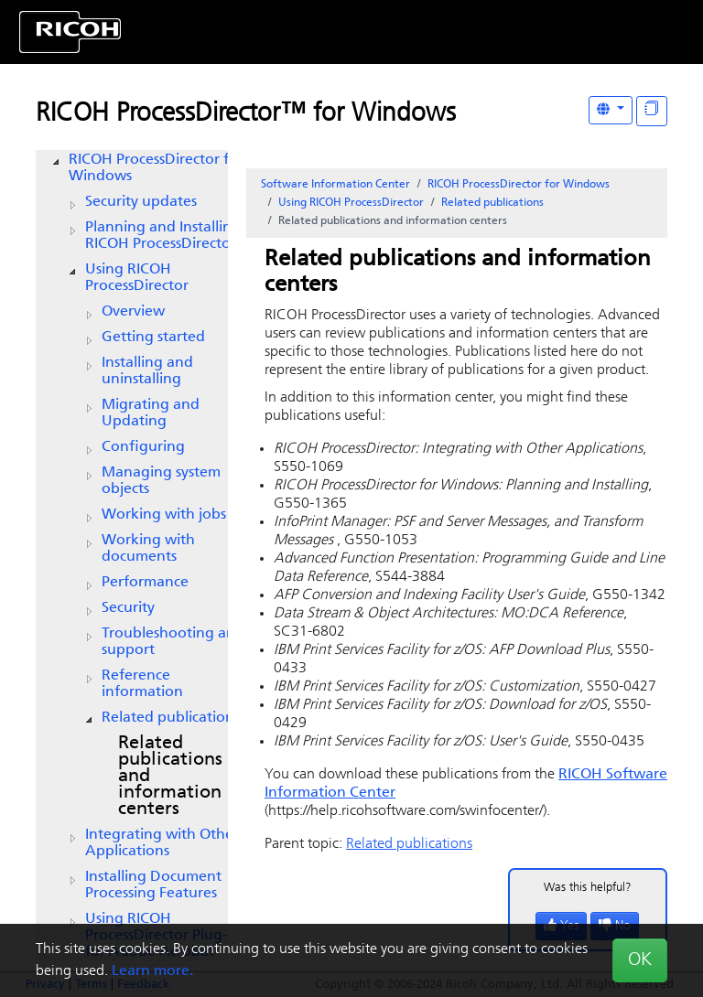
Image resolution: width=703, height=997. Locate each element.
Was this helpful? (588, 888)
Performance (145, 582)
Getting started (153, 337)
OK (640, 960)
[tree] (132, 556)
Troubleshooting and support (173, 642)
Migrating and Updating (151, 413)
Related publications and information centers (170, 776)
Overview (133, 312)
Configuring (143, 447)
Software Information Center (335, 184)
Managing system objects (161, 481)
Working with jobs (164, 515)
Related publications (171, 718)
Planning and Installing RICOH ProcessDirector (163, 236)
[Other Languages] (611, 110)
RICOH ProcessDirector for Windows (156, 168)
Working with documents (148, 548)
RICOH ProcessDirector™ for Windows (246, 114)
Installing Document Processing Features (153, 885)
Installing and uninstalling (147, 371)
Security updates (141, 202)
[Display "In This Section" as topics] (651, 111)
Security (128, 608)
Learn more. (152, 971)
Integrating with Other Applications (162, 843)
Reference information (142, 684)
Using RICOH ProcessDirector (137, 278)
